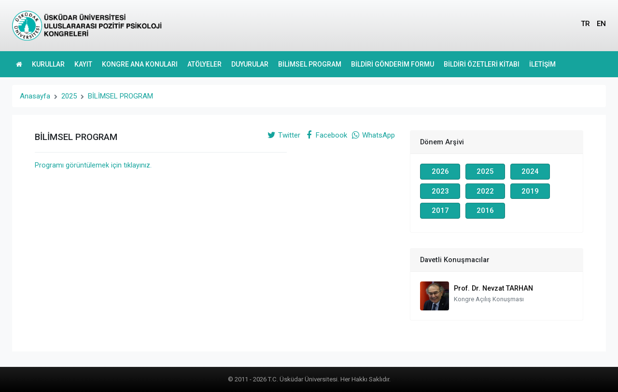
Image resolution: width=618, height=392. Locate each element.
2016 (485, 210)
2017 (440, 210)
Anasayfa (35, 96)
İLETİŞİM (542, 64)
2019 (530, 191)
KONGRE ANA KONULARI (140, 64)
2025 (69, 96)
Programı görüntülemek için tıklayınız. (93, 165)
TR (585, 23)
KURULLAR (48, 64)
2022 (485, 191)
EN (601, 23)
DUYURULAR (249, 64)
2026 (440, 171)
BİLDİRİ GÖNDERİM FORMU (392, 64)
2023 (440, 191)
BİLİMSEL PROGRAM (309, 64)
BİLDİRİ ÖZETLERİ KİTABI (482, 64)
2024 (530, 171)
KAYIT (83, 64)
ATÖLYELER (204, 64)
